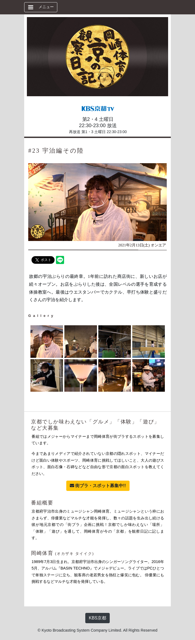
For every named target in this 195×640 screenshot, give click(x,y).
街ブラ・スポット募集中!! (98, 485)
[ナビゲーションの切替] (40, 7)
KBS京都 (97, 618)
